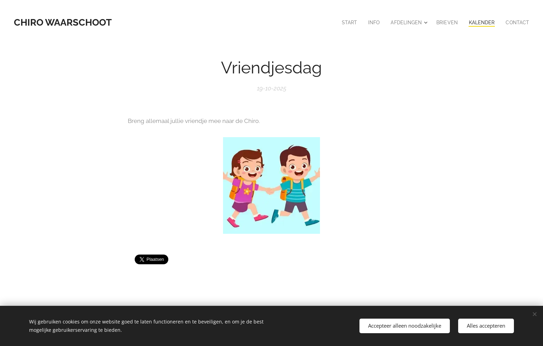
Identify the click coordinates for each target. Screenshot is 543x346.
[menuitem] (343, 22)
